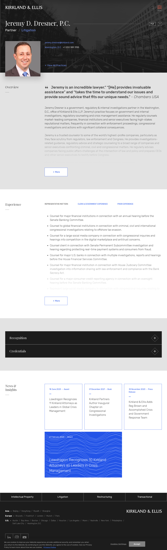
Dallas (53, 521)
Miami (85, 521)
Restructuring (104, 496)
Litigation (29, 30)
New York (105, 521)
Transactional (144, 496)
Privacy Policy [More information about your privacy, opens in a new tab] (49, 548)
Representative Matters (56, 204)
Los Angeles (74, 521)
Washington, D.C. (53, 47)
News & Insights (11, 388)
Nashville (94, 521)
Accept (137, 544)
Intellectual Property (22, 496)
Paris (57, 516)
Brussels (19, 516)
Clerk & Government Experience (93, 204)
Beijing (15, 511)
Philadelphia (117, 521)
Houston (62, 521)
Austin (15, 521)
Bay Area (25, 521)
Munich (49, 516)
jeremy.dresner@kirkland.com (59, 42)
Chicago (44, 521)
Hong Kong (26, 511)
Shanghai (46, 511)
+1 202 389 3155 (71, 47)
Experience (13, 204)
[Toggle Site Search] (153, 8)
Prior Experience (125, 204)
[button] (83, 337)
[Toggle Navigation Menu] (159, 8)
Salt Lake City (18, 523)
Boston (35, 521)
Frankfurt (30, 516)
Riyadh (36, 511)
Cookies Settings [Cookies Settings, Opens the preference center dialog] (119, 544)
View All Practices (56, 65)
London (40, 516)
